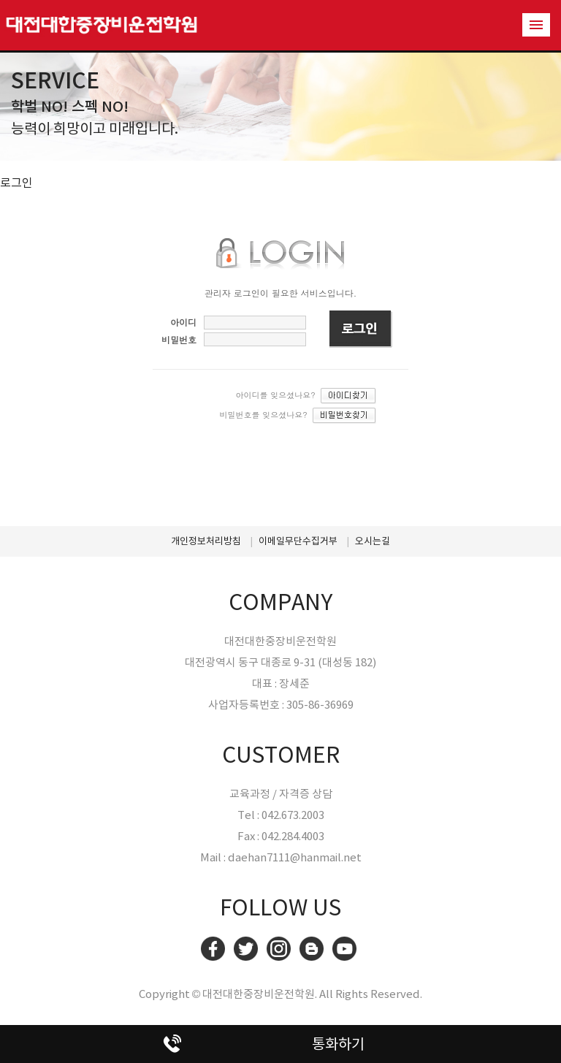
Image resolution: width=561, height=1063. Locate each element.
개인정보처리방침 (206, 541)
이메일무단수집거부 (298, 541)
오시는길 (372, 541)
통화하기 (338, 1044)
